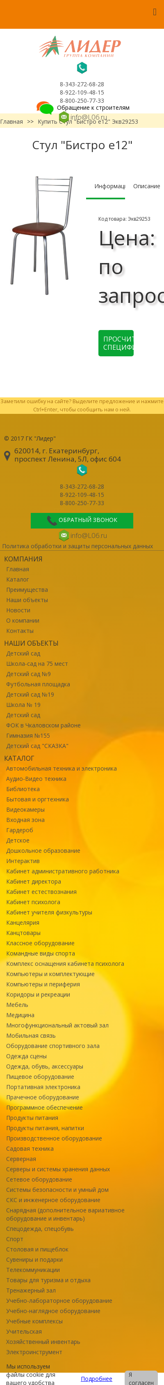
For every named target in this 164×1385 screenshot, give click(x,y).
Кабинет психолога (33, 902)
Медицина (20, 1015)
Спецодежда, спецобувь (40, 1229)
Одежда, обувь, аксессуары (44, 1066)
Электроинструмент (34, 1352)
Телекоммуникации (33, 1270)
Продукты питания (32, 1118)
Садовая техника (30, 1148)
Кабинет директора (33, 881)
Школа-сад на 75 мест (37, 663)
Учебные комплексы (34, 1321)
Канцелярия (22, 922)
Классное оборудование (40, 943)
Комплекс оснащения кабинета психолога (65, 963)
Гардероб (19, 830)
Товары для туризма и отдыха (48, 1280)
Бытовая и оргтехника (37, 799)
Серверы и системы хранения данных (58, 1169)
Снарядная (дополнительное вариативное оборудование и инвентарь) (65, 1214)
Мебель (17, 1005)
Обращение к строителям (82, 107)
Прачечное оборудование (42, 1097)
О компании (22, 620)
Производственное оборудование (54, 1138)
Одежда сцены (26, 1056)
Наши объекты (27, 600)
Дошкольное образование (43, 850)
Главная (17, 569)
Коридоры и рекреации (38, 994)
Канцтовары (23, 933)
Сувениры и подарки (34, 1259)
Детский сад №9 (28, 674)
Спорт (14, 1239)
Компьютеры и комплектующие (50, 974)
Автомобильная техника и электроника (61, 768)
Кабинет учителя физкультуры (49, 912)
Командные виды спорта (40, 953)
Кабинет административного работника (62, 871)
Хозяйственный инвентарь (43, 1342)
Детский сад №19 (30, 694)
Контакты (20, 631)
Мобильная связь (31, 1035)
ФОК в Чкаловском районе (43, 725)
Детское (18, 840)
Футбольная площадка (38, 684)
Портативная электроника (43, 1087)
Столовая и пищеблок (37, 1249)
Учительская (24, 1331)
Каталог (17, 579)
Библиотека (23, 789)
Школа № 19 (23, 705)
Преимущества (27, 589)
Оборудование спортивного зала (53, 1046)
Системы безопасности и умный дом (57, 1189)
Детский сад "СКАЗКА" (37, 746)
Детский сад (23, 653)
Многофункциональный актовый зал (57, 1025)
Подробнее (96, 1379)
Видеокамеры (25, 809)
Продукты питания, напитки (45, 1128)
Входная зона (25, 820)
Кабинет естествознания (41, 892)
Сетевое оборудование (39, 1179)
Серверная (21, 1159)
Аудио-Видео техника (36, 779)
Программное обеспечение (44, 1107)
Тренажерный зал (31, 1290)
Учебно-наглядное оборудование (53, 1311)
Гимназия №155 (28, 735)
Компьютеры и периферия (43, 984)
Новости (18, 610)
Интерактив (23, 861)
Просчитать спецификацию (118, 343)
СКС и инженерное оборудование (53, 1200)
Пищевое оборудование (40, 1076)
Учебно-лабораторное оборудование (59, 1300)
